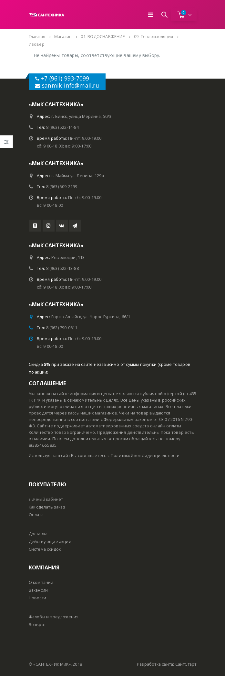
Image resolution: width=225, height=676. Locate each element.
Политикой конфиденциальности (145, 455)
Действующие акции (50, 541)
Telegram (75, 226)
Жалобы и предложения (54, 617)
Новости (37, 598)
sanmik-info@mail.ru (70, 85)
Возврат (37, 624)
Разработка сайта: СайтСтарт (166, 664)
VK (62, 226)
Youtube (35, 226)
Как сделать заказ (47, 507)
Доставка (38, 534)
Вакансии (38, 590)
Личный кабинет (46, 499)
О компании (41, 582)
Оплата (36, 515)
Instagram (49, 226)
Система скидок (45, 549)
